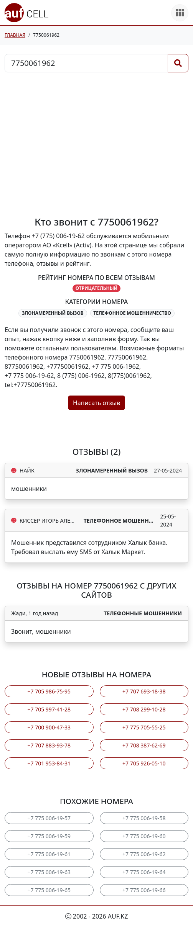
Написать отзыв (96, 403)
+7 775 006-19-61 (49, 854)
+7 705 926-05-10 (143, 763)
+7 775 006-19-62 (143, 854)
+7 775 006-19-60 (143, 836)
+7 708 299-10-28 (143, 709)
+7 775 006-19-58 (143, 818)
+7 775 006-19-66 (143, 890)
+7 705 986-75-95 (49, 691)
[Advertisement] (96, 144)
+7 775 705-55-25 (143, 727)
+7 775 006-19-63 (49, 872)
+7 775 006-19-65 (49, 890)
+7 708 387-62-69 (143, 745)
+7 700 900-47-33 (49, 727)
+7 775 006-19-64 (143, 872)
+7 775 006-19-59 (49, 836)
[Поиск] (178, 63)
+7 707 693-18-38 (143, 691)
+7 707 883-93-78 (49, 745)
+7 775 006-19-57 (49, 818)
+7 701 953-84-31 (49, 763)
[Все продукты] (179, 12)
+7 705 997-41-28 (49, 709)
